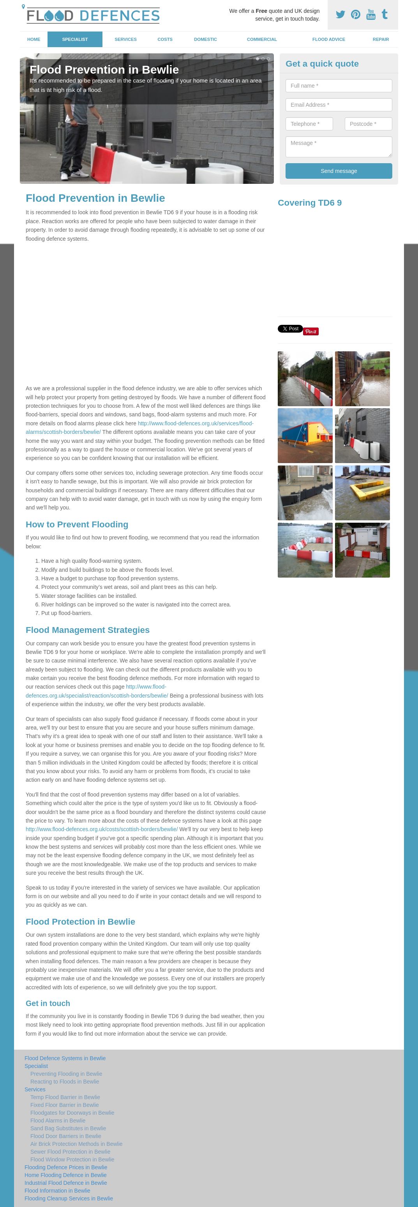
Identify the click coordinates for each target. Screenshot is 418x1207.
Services (126, 39)
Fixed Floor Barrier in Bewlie (64, 1105)
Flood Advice (328, 39)
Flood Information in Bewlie (57, 1191)
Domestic (205, 39)
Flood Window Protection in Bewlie (72, 1159)
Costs (165, 39)
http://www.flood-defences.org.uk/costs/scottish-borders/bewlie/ (102, 829)
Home (34, 39)
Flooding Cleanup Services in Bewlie (69, 1198)
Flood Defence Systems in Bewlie (65, 1058)
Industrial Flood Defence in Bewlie (66, 1183)
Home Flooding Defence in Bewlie (66, 1175)
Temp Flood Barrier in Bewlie (65, 1097)
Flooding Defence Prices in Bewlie (66, 1167)
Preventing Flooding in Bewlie (66, 1074)
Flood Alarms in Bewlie (58, 1120)
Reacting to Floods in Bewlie (64, 1081)
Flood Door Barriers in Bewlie (65, 1136)
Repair (381, 39)
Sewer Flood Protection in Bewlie (70, 1152)
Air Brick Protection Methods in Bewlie (76, 1144)
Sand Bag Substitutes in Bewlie (68, 1128)
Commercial (262, 39)
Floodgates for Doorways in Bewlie (72, 1113)
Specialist (75, 39)
